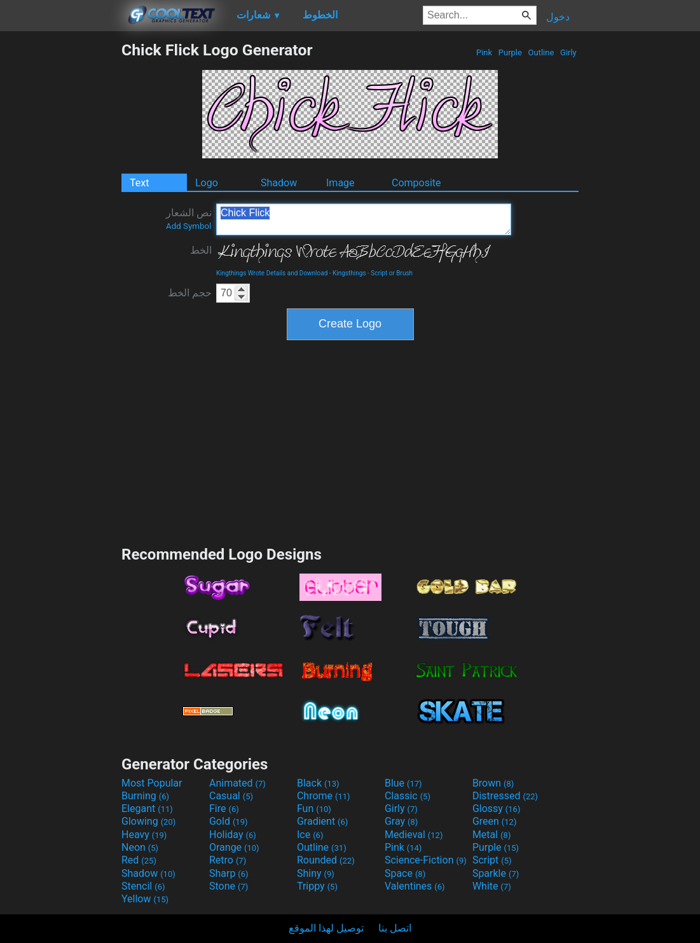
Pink (484, 52)
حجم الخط (190, 293)
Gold (228, 821)
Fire (224, 808)
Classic (407, 796)
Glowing (148, 821)
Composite (416, 183)
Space (405, 873)
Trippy (317, 886)
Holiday (232, 835)
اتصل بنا (394, 928)
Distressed (505, 796)
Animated (237, 783)
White (491, 886)
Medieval (414, 835)
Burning (145, 796)
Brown (493, 783)
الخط (201, 250)
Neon (139, 847)
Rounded (326, 860)
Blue (403, 783)
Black (318, 783)
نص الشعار (189, 219)
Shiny (315, 873)
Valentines (415, 886)
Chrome (323, 796)
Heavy (144, 835)
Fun (314, 808)
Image (340, 183)
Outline (541, 52)
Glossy (496, 808)
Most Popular (151, 783)
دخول (558, 17)
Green (494, 821)
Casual (231, 796)
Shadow (279, 183)
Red (138, 860)
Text (139, 183)
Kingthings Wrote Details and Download (271, 273)
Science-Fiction (426, 860)
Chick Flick (363, 219)
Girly (568, 52)
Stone (228, 886)
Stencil (143, 886)
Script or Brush (392, 273)
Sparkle (495, 873)
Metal (491, 835)
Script (492, 860)
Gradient (322, 821)
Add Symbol (188, 226)
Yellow (144, 899)
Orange (234, 847)
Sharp (229, 873)
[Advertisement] (60, 231)
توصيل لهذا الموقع (326, 928)
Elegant (147, 808)
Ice (310, 835)
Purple (511, 52)
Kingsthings (349, 273)
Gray (401, 821)
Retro (227, 860)
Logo (206, 183)
